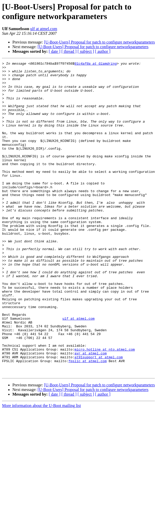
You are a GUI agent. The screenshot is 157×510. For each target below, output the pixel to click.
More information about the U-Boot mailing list (41, 468)
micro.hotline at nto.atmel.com (105, 407)
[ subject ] (86, 51)
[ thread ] (69, 51)
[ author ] (103, 51)
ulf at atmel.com (43, 29)
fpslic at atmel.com (87, 421)
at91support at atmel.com (99, 416)
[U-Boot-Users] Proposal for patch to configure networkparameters (99, 42)
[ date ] (54, 51)
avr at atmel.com (91, 412)
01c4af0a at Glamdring (96, 64)
